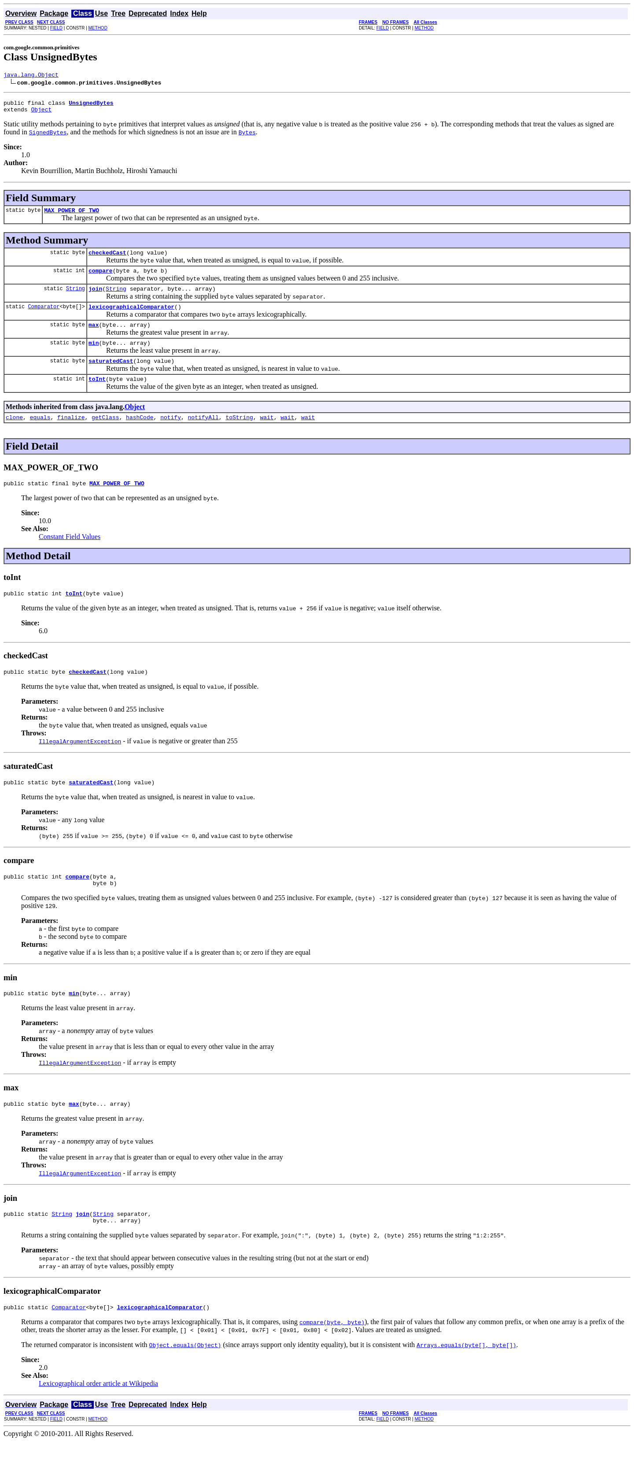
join (95, 298)
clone (14, 434)
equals (40, 434)
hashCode (139, 434)
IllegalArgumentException (80, 762)
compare (100, 278)
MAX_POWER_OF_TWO (71, 215)
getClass (105, 434)
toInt (97, 395)
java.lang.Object (31, 76)
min (93, 356)
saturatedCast (110, 375)
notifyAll (203, 434)
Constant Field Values (69, 555)
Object (41, 113)
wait (266, 434)
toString (239, 434)
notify (170, 434)
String (75, 297)
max (93, 336)
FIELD (56, 28)
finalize (71, 434)
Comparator (43, 317)
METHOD (97, 28)
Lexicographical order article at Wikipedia (98, 1415)
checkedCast (107, 259)
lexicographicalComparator (131, 317)
